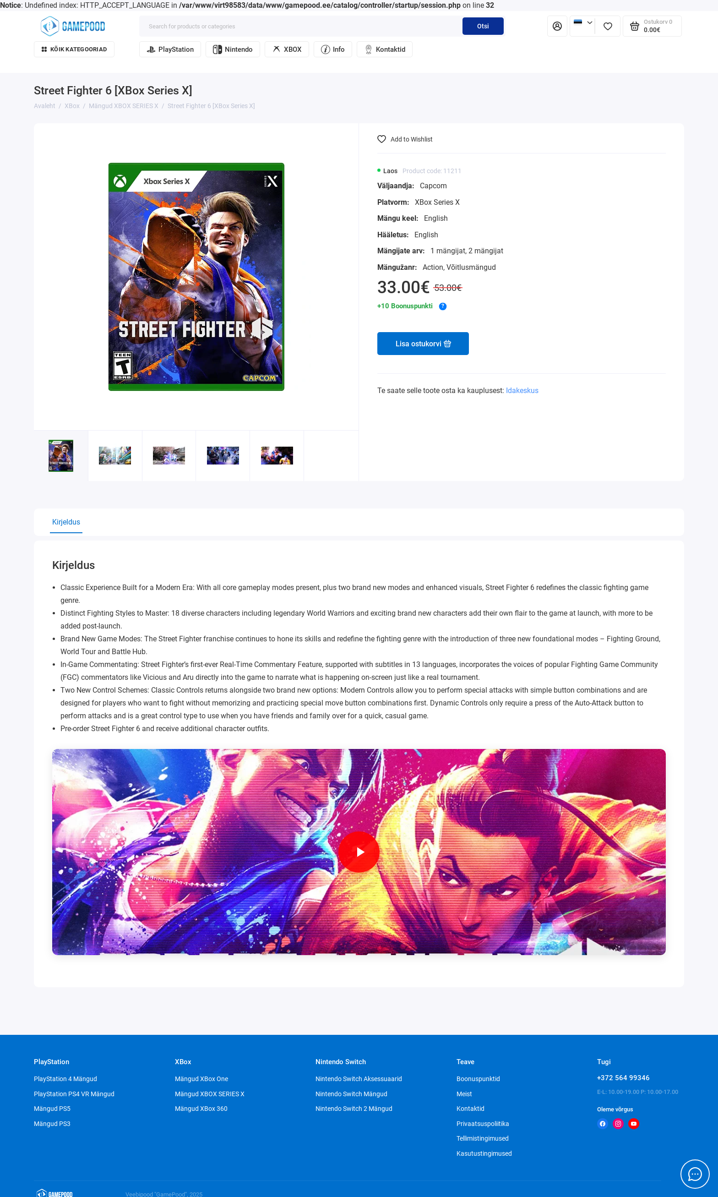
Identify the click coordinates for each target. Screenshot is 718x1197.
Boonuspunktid (478, 1078)
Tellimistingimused (483, 1138)
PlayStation (170, 49)
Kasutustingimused (484, 1153)
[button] (331, 468)
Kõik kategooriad (74, 49)
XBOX (287, 49)
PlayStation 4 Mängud (65, 1078)
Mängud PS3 (52, 1123)
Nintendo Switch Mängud (351, 1094)
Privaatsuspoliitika (483, 1123)
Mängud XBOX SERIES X (210, 1094)
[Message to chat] (695, 1174)
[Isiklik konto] (557, 26)
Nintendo (233, 49)
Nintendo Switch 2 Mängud (353, 1108)
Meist (464, 1094)
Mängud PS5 (52, 1108)
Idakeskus (522, 390)
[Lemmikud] (607, 26)
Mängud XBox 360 (201, 1108)
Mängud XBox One (201, 1078)
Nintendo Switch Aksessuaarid (358, 1078)
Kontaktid (384, 49)
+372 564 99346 (623, 1078)
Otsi (483, 26)
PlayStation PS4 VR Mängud (74, 1094)
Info (333, 49)
